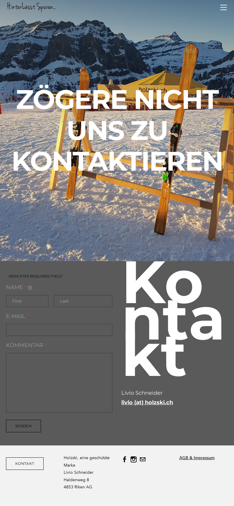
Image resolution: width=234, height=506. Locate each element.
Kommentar (26, 345)
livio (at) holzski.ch (147, 402)
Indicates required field (34, 276)
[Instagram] (134, 459)
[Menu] (223, 7)
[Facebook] (125, 459)
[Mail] (143, 459)
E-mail (17, 316)
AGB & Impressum (197, 457)
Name (19, 287)
